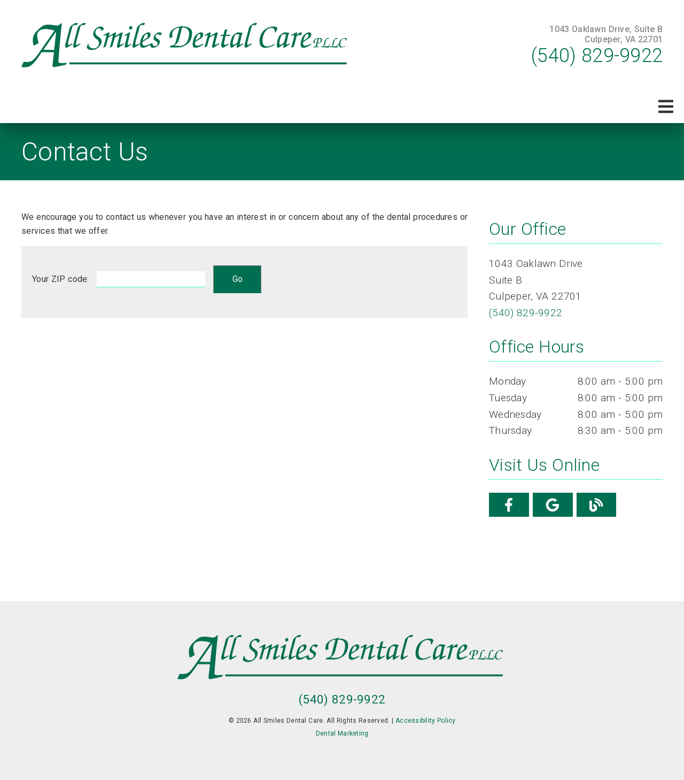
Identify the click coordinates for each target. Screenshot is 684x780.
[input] (151, 279)
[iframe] (244, 454)
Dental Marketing (342, 733)
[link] (186, 45)
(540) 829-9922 (597, 55)
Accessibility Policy (425, 720)
